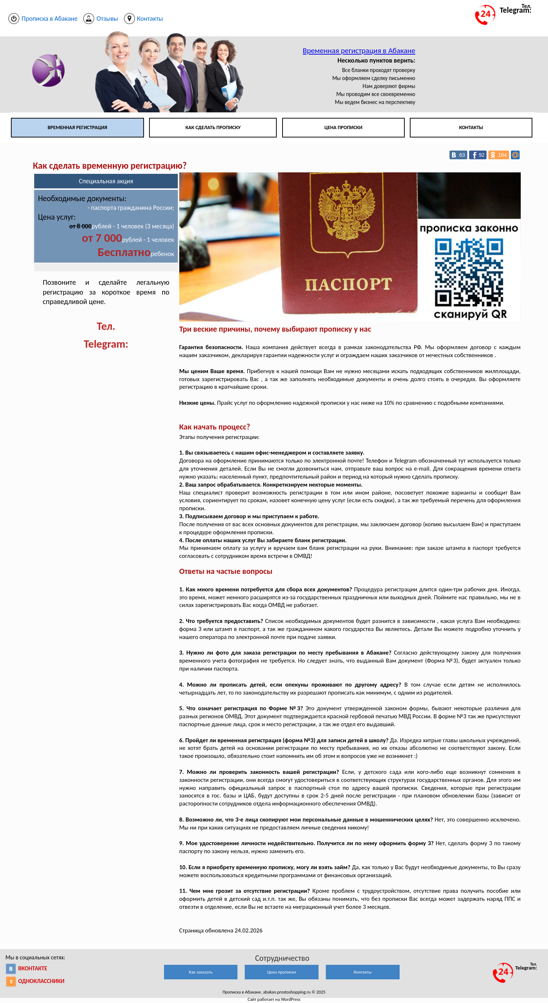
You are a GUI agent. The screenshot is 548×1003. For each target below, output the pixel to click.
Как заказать (200, 972)
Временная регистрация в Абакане (359, 50)
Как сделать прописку (213, 127)
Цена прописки (343, 127)
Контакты (471, 127)
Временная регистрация (77, 127)
